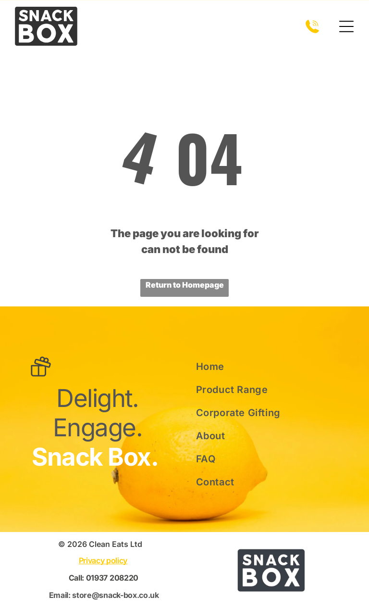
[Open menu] (346, 26)
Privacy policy (103, 560)
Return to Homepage (185, 285)
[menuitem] (260, 366)
